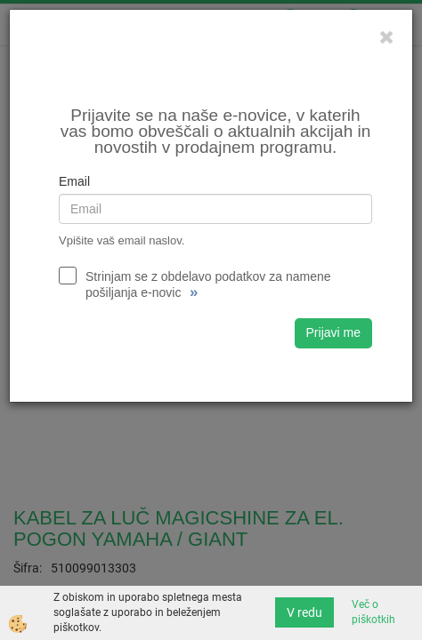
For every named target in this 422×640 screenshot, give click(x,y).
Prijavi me (333, 332)
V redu (304, 612)
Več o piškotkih (373, 612)
